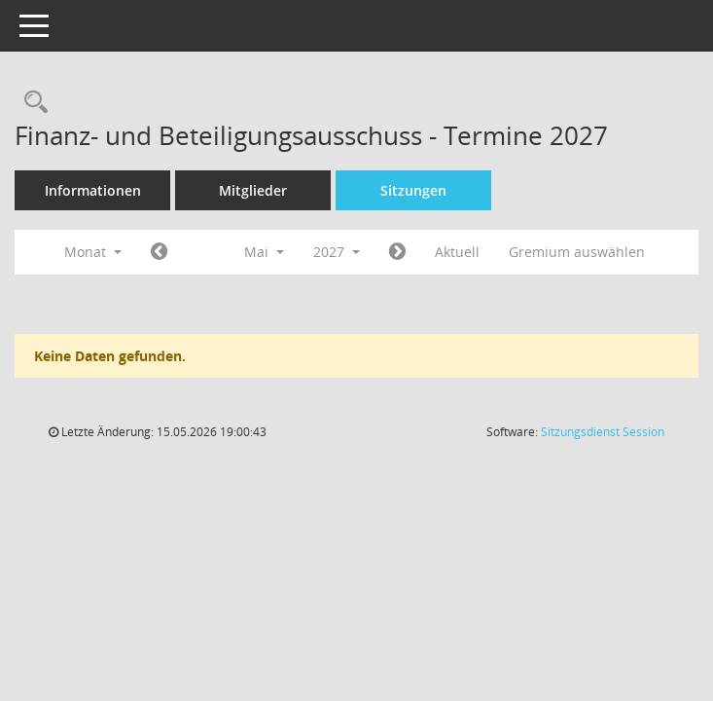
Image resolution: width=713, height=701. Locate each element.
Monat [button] (93, 251)
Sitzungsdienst (602, 432)
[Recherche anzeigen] (31, 103)
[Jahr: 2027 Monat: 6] (397, 252)
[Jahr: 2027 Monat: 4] (159, 252)
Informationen (93, 190)
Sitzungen (413, 190)
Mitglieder (253, 190)
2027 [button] (336, 251)
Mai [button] (264, 251)
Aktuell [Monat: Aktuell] (457, 251)
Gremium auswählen (577, 251)
